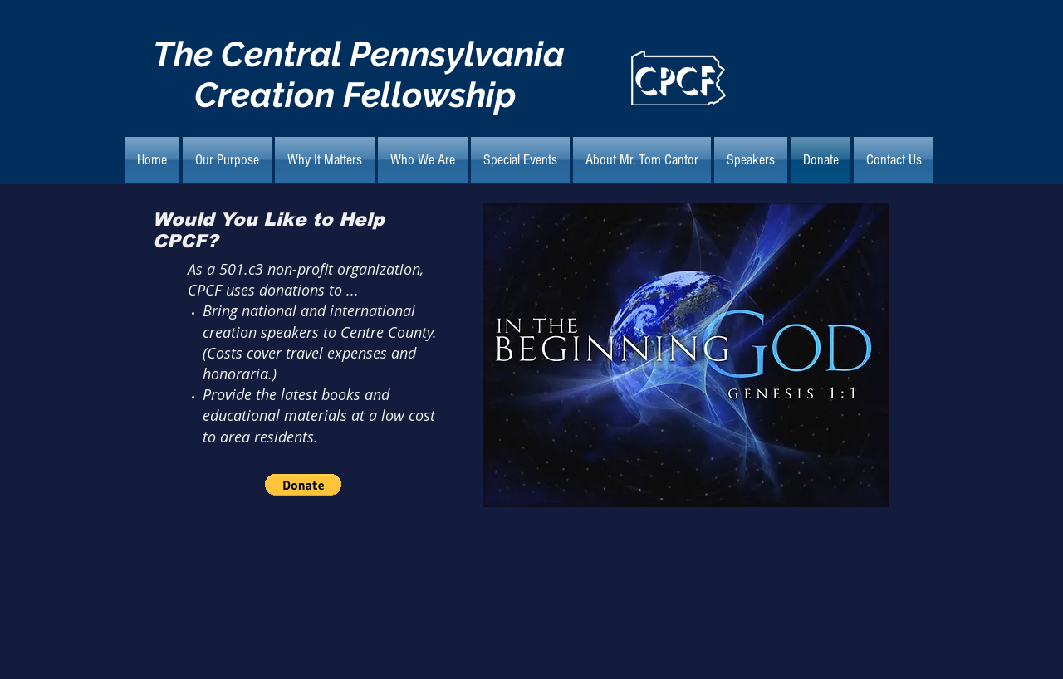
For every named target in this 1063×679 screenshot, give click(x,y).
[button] (303, 485)
